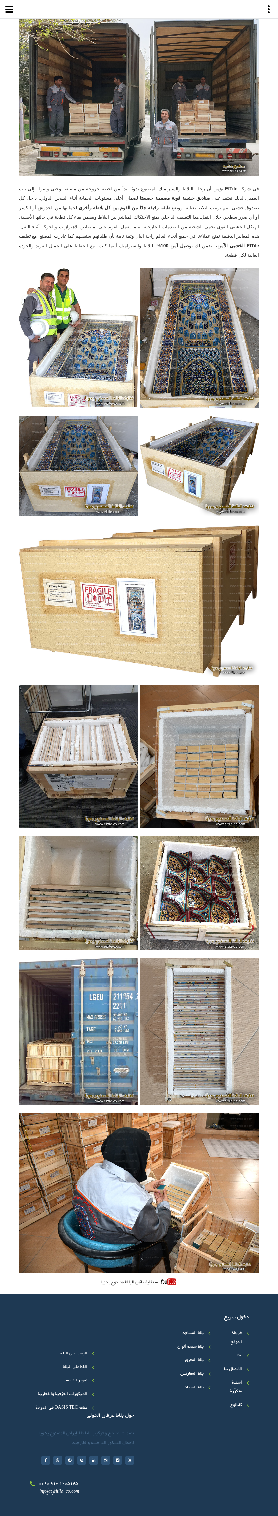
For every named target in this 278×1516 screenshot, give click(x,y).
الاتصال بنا (233, 1369)
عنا (239, 1355)
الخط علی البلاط (75, 1367)
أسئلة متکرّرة (236, 1387)
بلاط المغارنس (192, 1374)
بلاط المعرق (194, 1360)
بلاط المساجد (193, 1333)
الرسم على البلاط (73, 1353)
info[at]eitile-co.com (59, 1492)
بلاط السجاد (194, 1387)
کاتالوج (236, 1405)
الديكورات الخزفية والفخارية (62, 1394)
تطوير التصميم (75, 1380)
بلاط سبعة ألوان (190, 1347)
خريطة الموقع (236, 1338)
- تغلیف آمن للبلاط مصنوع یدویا (138, 1281)
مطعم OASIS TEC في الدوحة (62, 1408)
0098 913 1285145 (58, 1484)
